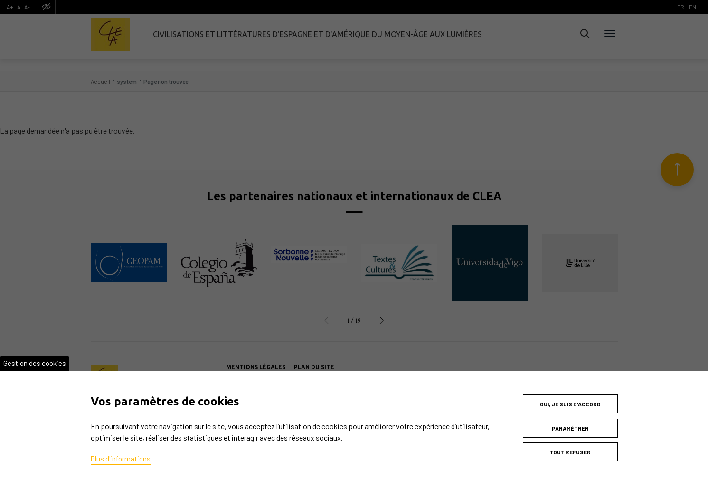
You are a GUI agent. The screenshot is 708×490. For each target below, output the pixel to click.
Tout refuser (570, 449)
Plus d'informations (121, 451)
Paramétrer (570, 423)
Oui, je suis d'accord (570, 397)
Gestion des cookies (35, 356)
